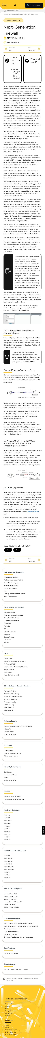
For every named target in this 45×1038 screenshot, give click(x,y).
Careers (7, 1027)
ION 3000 (7, 826)
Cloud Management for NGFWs (14, 615)
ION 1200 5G (8, 861)
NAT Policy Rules (33, 14)
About (7, 1025)
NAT (25, 14)
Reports (6, 777)
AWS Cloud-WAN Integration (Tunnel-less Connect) (21, 926)
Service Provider (9, 637)
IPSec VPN (7, 729)
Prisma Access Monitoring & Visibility (16, 667)
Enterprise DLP (9, 707)
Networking (9, 980)
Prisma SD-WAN (9, 669)
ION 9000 (7, 837)
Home (5, 14)
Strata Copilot (33, 5)
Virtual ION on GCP (10, 899)
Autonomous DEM (10, 780)
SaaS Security (8, 710)
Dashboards (8, 772)
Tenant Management (10, 596)
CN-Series (7, 623)
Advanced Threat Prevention (13, 696)
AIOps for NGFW (9, 612)
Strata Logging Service (11, 585)
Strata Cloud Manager (11, 577)
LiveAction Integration (11, 931)
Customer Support (11, 1030)
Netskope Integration (11, 934)
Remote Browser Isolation (12, 753)
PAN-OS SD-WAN (9, 631)
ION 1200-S (8, 820)
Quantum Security (10, 734)
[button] (43, 830)
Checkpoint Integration (11, 929)
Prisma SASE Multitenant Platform (15, 661)
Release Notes (10, 1004)
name (32, 362)
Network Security (11, 978)
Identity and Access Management (15, 594)
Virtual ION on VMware (11, 907)
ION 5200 (7, 831)
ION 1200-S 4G (9, 867)
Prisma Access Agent (11, 756)
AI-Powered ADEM (10, 664)
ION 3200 (7, 829)
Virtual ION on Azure (10, 896)
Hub (5, 591)
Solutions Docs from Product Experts (16, 969)
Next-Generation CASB (11, 675)
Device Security (9, 705)
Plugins (6, 642)
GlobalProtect (8, 750)
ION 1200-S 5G (9, 869)
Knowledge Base (10, 1034)
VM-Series (7, 640)
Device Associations (10, 588)
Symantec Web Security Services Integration (18, 937)
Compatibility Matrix (11, 1011)
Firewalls (7, 626)
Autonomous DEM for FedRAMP (14, 799)
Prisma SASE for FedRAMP (12, 796)
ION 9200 (7, 840)
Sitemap (7, 1015)
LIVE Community (10, 1032)
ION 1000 (7, 815)
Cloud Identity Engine (11, 583)
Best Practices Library (11, 953)
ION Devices (8, 672)
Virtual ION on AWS (10, 894)
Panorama (7, 634)
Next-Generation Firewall (15, 14)
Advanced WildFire (10, 691)
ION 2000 (7, 823)
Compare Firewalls (33, 511)
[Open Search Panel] (15, 5)
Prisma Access (8, 658)
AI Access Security (10, 702)
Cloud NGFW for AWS (11, 618)
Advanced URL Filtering (11, 694)
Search (7, 1006)
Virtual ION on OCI (10, 904)
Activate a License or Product (13, 580)
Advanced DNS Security (11, 699)
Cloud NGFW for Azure (11, 621)
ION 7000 (7, 834)
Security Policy (8, 732)
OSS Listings (9, 1013)
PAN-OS (6, 629)
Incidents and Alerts (10, 775)
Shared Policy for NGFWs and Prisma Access (18, 726)
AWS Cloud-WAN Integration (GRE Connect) (18, 923)
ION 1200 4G (8, 858)
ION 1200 (7, 818)
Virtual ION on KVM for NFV (13, 902)
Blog (6, 1008)
